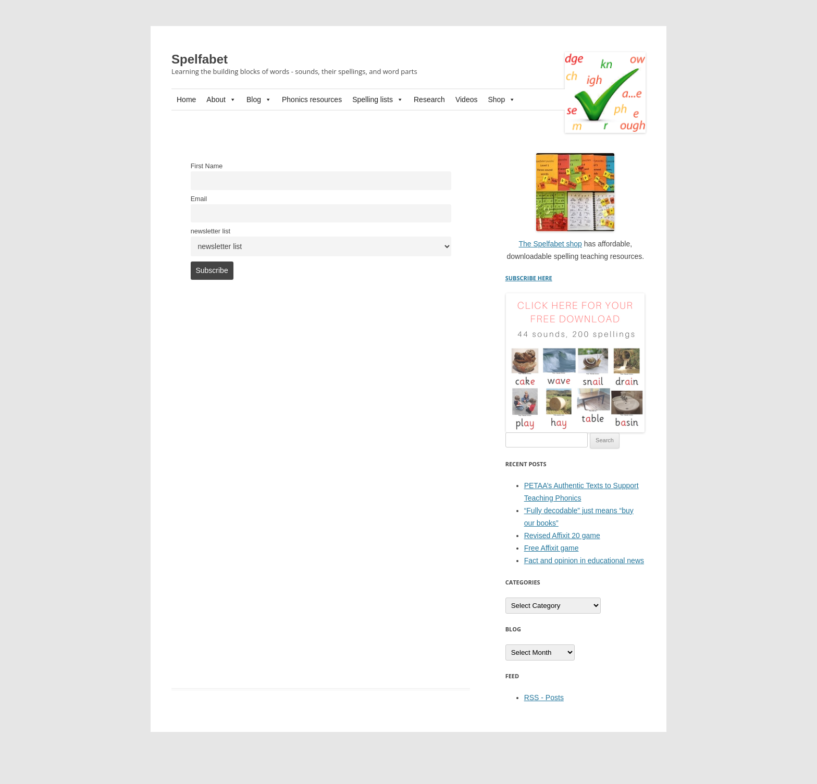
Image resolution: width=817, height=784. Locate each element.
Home (186, 99)
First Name (207, 166)
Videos (466, 99)
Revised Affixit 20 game (562, 535)
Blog (258, 99)
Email (199, 199)
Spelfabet (199, 59)
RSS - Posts (544, 697)
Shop (501, 99)
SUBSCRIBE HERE (528, 278)
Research (429, 99)
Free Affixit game (551, 548)
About (221, 99)
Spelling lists (377, 99)
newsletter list (210, 231)
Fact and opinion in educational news (584, 560)
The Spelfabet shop (549, 244)
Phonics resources (312, 99)
